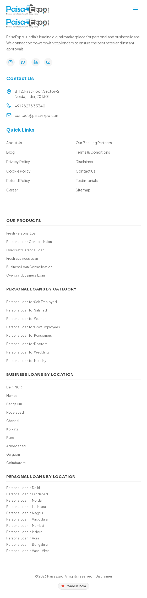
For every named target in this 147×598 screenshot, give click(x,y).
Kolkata (12, 429)
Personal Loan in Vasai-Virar (27, 551)
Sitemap (83, 190)
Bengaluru (14, 404)
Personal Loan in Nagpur (24, 513)
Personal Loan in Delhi (23, 488)
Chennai (12, 421)
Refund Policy (18, 180)
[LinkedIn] (35, 62)
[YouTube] (48, 62)
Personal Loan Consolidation (29, 242)
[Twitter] (23, 62)
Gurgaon (13, 454)
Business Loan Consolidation (29, 267)
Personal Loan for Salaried (26, 310)
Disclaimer (85, 161)
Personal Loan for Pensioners (29, 335)
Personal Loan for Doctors (26, 344)
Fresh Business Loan (22, 259)
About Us (14, 142)
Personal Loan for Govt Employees (33, 327)
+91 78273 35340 (30, 105)
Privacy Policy (18, 161)
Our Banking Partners (94, 142)
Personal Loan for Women (26, 319)
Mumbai (12, 396)
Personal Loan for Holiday (26, 361)
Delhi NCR (14, 387)
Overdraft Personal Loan (25, 250)
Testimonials (87, 180)
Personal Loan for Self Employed (31, 302)
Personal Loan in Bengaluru (27, 545)
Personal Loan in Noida (24, 500)
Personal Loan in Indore (24, 532)
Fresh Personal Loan (21, 233)
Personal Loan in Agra (22, 538)
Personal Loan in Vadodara (27, 519)
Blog (10, 152)
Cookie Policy (18, 171)
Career (12, 190)
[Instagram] (10, 62)
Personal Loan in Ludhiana (26, 507)
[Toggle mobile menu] (135, 9)
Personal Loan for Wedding (27, 352)
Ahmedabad (16, 446)
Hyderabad (15, 412)
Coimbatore (16, 463)
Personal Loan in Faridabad (27, 494)
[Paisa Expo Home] (27, 9)
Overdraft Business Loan (25, 275)
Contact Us (85, 171)
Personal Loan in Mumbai (25, 526)
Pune (10, 438)
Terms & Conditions (93, 152)
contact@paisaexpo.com (37, 115)
